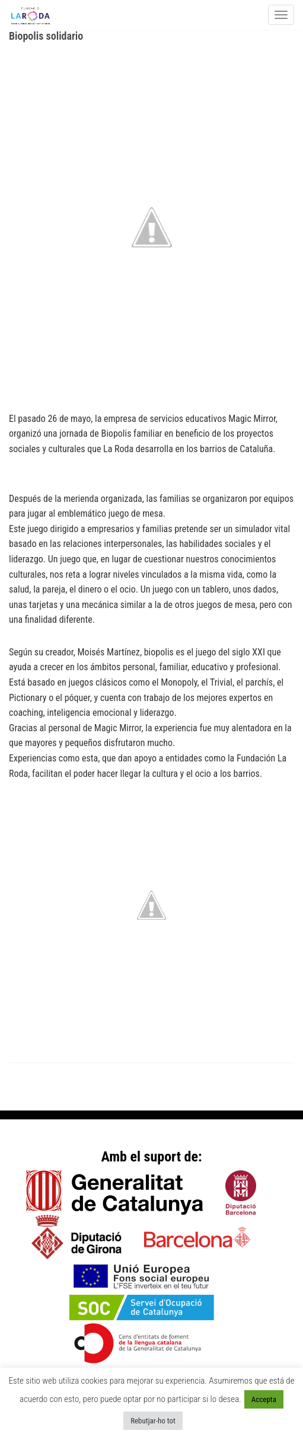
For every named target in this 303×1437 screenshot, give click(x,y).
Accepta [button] (263, 1399)
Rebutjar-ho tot (153, 1420)
